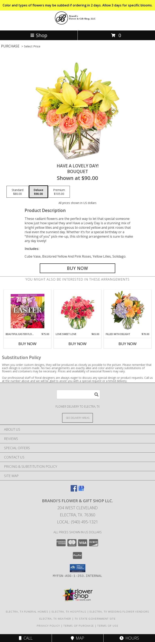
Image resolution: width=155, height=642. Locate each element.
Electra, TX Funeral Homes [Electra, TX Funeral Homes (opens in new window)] (27, 611)
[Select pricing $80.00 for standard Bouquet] (17, 192)
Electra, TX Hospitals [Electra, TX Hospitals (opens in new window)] (69, 611)
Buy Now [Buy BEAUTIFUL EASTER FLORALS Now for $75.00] (27, 343)
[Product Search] (78, 394)
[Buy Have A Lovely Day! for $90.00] (77, 268)
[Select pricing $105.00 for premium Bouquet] (59, 192)
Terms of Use (107, 625)
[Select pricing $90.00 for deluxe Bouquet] (38, 192)
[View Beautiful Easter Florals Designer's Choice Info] (27, 311)
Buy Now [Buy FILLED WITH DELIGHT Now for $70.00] (127, 343)
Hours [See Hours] (129, 638)
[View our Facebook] (74, 490)
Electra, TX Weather (55, 618)
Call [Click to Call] (25, 638)
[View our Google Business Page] (81, 490)
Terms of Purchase (78, 625)
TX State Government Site (95, 618)
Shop (38, 35)
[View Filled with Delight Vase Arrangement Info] (128, 311)
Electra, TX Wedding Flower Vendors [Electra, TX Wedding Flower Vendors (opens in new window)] (119, 611)
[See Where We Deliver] (77, 418)
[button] (77, 568)
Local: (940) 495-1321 (77, 522)
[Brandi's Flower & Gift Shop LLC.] (77, 24)
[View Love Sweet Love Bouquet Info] (77, 311)
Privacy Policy (48, 625)
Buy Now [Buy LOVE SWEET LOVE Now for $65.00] (77, 343)
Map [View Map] (77, 638)
